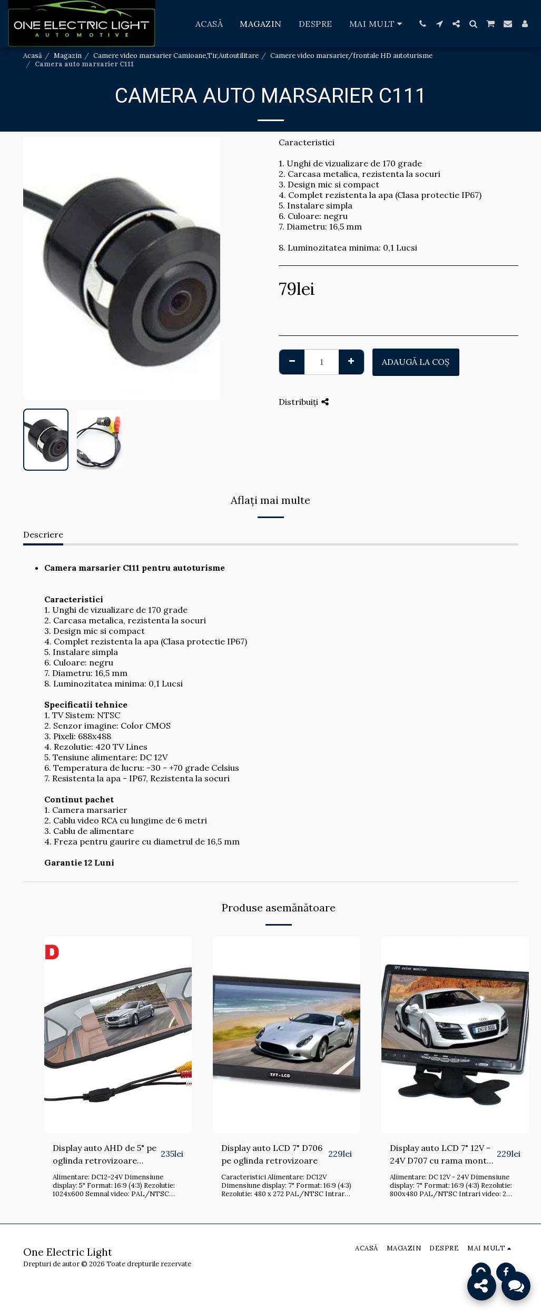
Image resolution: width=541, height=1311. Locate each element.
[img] (118, 1034)
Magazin (68, 55)
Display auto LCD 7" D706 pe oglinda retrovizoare (271, 1154)
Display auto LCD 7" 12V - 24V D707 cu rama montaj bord (442, 1155)
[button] (422, 23)
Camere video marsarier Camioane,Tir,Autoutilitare (176, 55)
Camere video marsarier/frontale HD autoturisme (351, 55)
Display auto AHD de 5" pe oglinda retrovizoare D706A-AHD (104, 1155)
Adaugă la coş (415, 361)
